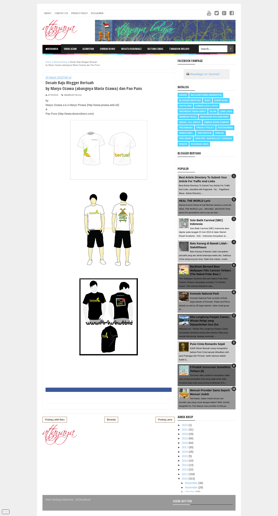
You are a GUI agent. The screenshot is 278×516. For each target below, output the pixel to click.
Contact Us (61, 13)
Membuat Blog (72, 95)
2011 (185, 474)
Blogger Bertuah (190, 100)
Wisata (183, 144)
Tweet (5, 511)
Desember (191, 483)
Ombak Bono (107, 49)
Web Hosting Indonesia (59, 499)
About (47, 13)
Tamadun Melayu (179, 49)
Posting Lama (165, 419)
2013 (185, 465)
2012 (185, 469)
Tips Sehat (185, 138)
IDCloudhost (83, 499)
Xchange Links (199, 144)
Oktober (190, 491)
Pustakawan (225, 127)
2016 (185, 451)
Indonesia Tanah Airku (192, 111)
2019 (185, 438)
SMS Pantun (204, 133)
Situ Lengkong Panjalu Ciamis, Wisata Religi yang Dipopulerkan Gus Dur (210, 320)
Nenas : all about (190, 122)
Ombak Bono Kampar (216, 122)
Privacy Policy (79, 13)
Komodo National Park (204, 293)
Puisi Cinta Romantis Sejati (207, 344)
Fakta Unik (185, 106)
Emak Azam (70, 49)
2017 (185, 447)
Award (183, 95)
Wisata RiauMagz (131, 49)
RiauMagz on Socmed (204, 74)
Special (219, 133)
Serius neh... (186, 133)
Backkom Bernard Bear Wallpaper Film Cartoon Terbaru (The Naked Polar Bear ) (210, 270)
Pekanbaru (186, 127)
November (191, 487)
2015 (185, 456)
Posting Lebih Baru (54, 419)
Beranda (51, 49)
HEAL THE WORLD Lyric (194, 200)
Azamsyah (88, 49)
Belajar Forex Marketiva (206, 95)
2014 (185, 460)
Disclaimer (97, 13)
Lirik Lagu (226, 111)
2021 (185, 429)
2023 (185, 425)
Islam (213, 111)
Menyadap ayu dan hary (214, 117)
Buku (207, 100)
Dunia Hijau (221, 100)
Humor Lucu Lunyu (206, 106)
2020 (185, 434)
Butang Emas (155, 49)
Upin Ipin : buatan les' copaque (213, 138)
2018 (185, 442)
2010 (185, 478)
